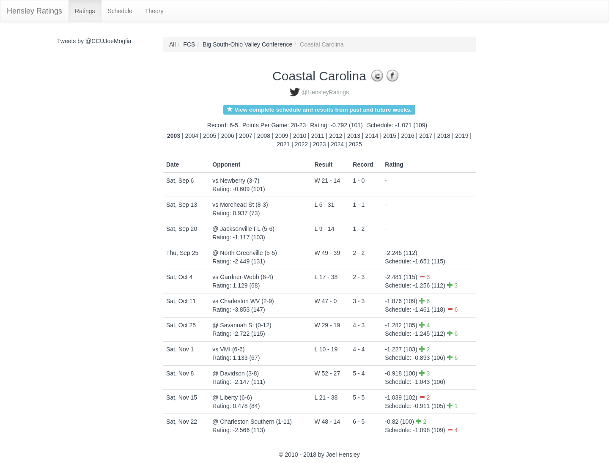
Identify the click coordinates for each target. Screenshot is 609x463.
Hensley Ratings (34, 11)
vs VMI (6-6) (228, 349)
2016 (407, 135)
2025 (355, 144)
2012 (335, 135)
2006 (227, 135)
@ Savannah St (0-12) (242, 325)
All (172, 44)
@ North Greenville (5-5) (244, 252)
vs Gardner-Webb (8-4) (242, 277)
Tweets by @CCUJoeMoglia (94, 41)
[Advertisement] (514, 163)
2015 (389, 135)
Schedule (120, 11)
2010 (299, 135)
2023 (319, 144)
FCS (189, 44)
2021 (283, 144)
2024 (337, 144)
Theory (154, 11)
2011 (317, 135)
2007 (245, 135)
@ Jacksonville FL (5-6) (243, 228)
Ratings (85, 11)
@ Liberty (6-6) (232, 397)
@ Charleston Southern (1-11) (252, 421)
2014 (371, 135)
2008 (263, 135)
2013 (353, 135)
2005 (209, 135)
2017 (425, 135)
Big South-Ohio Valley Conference (247, 44)
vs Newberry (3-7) (235, 180)
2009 (281, 135)
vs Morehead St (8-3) (240, 204)
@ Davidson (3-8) (235, 373)
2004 (191, 135)
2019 (461, 135)
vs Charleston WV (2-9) (243, 301)
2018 (443, 135)
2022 (301, 144)
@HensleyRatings (325, 92)
